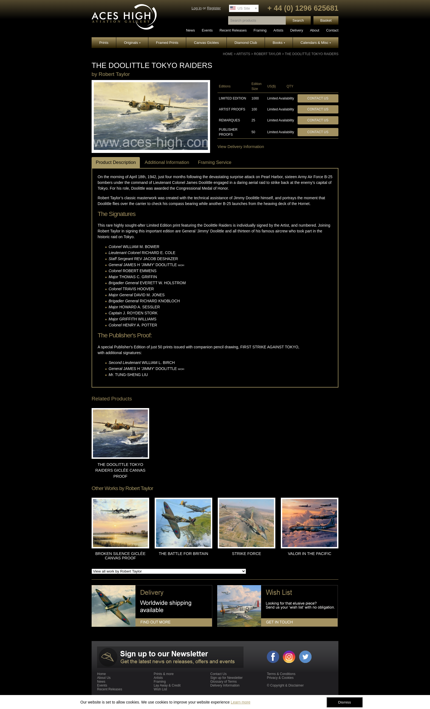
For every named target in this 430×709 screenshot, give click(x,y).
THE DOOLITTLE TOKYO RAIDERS (311, 54)
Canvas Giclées (206, 43)
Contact (332, 30)
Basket (326, 20)
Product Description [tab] (116, 162)
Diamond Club (245, 43)
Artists (278, 30)
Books (279, 43)
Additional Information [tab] (167, 162)
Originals (132, 43)
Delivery (296, 30)
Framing (260, 30)
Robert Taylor (267, 54)
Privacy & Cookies (280, 678)
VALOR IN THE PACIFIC (309, 553)
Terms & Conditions (281, 674)
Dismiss (344, 702)
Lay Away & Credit (167, 685)
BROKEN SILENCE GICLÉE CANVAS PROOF (120, 555)
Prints (103, 43)
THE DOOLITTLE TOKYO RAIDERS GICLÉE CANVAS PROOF (120, 470)
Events (207, 30)
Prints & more (164, 674)
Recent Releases (233, 30)
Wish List (160, 689)
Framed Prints (167, 43)
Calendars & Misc (316, 43)
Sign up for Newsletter (226, 678)
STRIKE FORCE (246, 553)
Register (214, 8)
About (314, 30)
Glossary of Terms (223, 682)
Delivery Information (225, 685)
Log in (196, 8)
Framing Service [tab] (214, 162)
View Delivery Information (240, 146)
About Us (104, 678)
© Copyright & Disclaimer (285, 685)
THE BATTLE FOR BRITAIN (183, 553)
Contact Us (318, 98)
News (190, 30)
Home (228, 54)
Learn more (240, 702)
